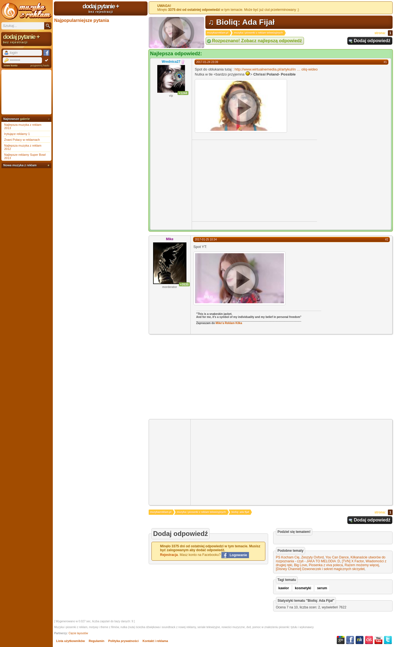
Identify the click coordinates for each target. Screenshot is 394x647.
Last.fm (369, 640)
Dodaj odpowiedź (372, 40)
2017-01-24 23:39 (207, 62)
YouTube (378, 640)
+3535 (184, 284)
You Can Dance (337, 557)
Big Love (300, 565)
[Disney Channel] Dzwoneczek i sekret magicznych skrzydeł (320, 569)
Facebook (350, 640)
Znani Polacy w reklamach (22, 139)
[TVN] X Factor (353, 561)
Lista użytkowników (70, 641)
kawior (283, 588)
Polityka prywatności (123, 641)
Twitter (388, 640)
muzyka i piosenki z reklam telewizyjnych (258, 32)
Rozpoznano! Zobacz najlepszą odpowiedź (257, 40)
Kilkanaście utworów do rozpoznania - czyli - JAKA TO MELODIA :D (330, 559)
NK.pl (359, 640)
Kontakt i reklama (155, 641)
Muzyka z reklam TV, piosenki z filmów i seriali (26, 11)
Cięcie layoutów (78, 633)
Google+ (340, 640)
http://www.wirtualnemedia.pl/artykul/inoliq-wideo (276, 69)
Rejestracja (169, 555)
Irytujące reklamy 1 (17, 134)
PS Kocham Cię (288, 557)
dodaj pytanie (101, 8)
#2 (386, 239)
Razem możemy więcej (362, 565)
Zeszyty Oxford (312, 557)
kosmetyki (303, 588)
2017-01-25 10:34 (206, 239)
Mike (169, 239)
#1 (385, 62)
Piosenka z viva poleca (326, 565)
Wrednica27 (171, 62)
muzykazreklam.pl (217, 32)
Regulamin (96, 641)
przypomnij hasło (39, 65)
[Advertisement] (238, 180)
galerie (25, 119)
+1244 (183, 93)
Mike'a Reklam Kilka (229, 323)
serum (322, 588)
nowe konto (11, 65)
